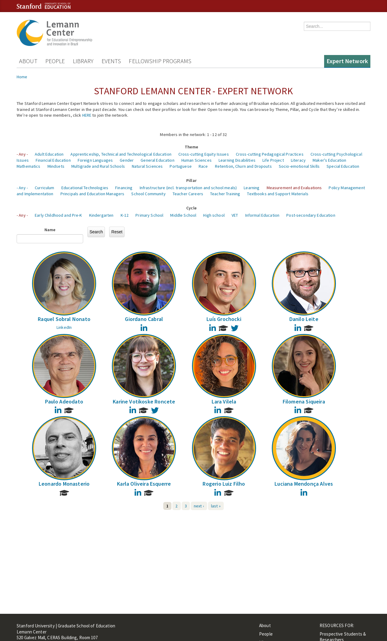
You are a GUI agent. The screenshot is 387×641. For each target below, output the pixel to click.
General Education (157, 160)
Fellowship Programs (160, 61)
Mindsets (55, 166)
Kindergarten (101, 215)
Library (83, 61)
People (55, 61)
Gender (127, 160)
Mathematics (29, 166)
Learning (251, 187)
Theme (191, 147)
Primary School (149, 215)
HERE (87, 115)
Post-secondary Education (310, 215)
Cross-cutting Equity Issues (203, 154)
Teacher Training (225, 193)
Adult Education (49, 154)
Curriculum (44, 187)
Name (50, 229)
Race (203, 166)
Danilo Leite (303, 319)
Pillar (191, 180)
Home (22, 76)
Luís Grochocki (224, 319)
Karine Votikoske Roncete (144, 401)
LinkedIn (64, 327)
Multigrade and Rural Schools (98, 166)
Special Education (343, 166)
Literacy (298, 160)
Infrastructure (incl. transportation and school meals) (188, 187)
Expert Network (347, 61)
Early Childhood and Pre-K (58, 215)
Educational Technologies (84, 187)
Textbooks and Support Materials (277, 193)
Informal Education (262, 215)
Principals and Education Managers (92, 193)
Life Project (273, 160)
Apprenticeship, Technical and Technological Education (120, 154)
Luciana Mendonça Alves (304, 483)
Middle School (183, 215)
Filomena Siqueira (304, 401)
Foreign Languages (95, 160)
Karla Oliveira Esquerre (144, 483)
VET (235, 215)
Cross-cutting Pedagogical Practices (270, 154)
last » (216, 506)
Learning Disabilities (237, 160)
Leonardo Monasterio (64, 483)
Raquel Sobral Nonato (64, 319)
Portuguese (180, 166)
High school (214, 215)
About (28, 61)
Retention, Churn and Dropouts (243, 166)
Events (111, 61)
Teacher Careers (188, 193)
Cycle (191, 208)
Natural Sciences (147, 166)
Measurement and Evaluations (294, 187)
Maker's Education (329, 160)
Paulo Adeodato (64, 401)
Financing (123, 187)
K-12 (125, 215)
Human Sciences (196, 160)
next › (199, 506)
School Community (148, 193)
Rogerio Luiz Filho (224, 483)
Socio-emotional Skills (299, 166)
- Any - (22, 154)
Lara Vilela (224, 401)
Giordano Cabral (144, 319)
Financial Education (53, 160)
